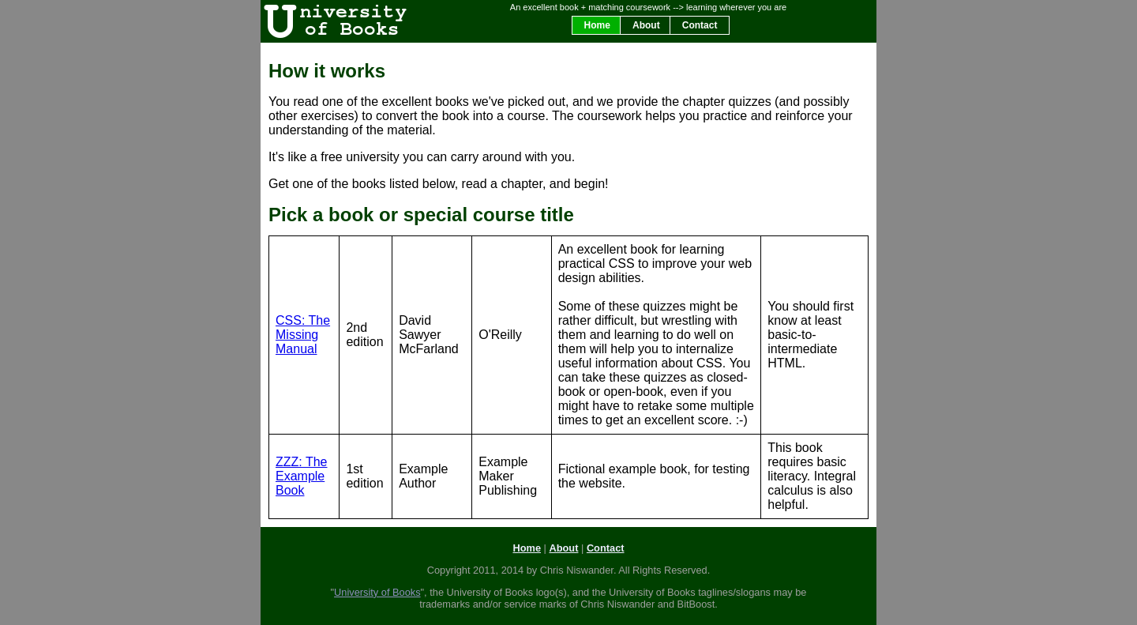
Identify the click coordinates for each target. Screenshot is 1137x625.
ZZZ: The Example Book (302, 476)
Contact (700, 25)
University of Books (377, 592)
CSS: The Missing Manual (303, 335)
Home (597, 25)
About (646, 25)
